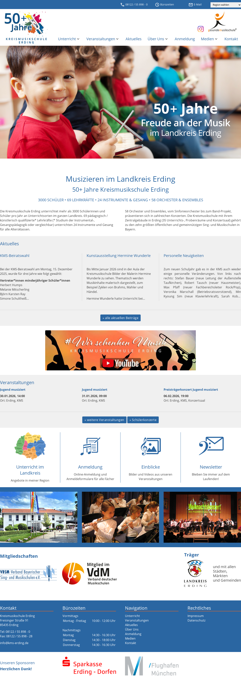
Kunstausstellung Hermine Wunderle (119, 255)
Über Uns (158, 38)
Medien (209, 38)
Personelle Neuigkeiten (184, 255)
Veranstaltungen (103, 38)
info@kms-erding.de (14, 643)
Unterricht (69, 38)
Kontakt (231, 38)
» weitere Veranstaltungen (104, 420)
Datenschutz (196, 620)
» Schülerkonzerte (143, 420)
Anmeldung (185, 38)
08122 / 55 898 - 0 (134, 4)
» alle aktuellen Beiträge (121, 318)
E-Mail (195, 4)
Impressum (196, 616)
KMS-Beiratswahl (14, 255)
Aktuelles (134, 38)
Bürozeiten (164, 4)
